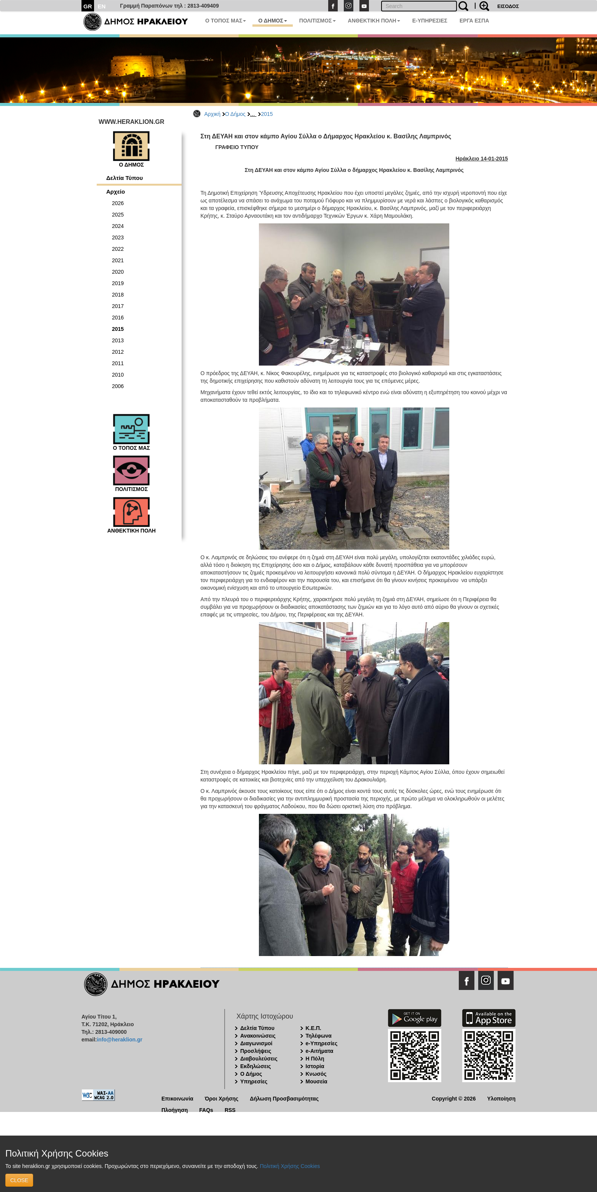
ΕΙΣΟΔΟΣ (508, 6)
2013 (118, 340)
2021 (118, 260)
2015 (267, 114)
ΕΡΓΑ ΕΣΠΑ (474, 21)
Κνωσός (316, 1074)
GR (87, 6)
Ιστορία (315, 1066)
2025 (118, 215)
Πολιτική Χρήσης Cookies (290, 1166)
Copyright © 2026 (454, 1098)
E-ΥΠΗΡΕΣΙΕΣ (429, 21)
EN (102, 6)
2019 (118, 283)
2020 (118, 272)
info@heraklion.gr (119, 1039)
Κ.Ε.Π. (313, 1028)
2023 (118, 237)
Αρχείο (115, 191)
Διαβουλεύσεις (259, 1059)
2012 (118, 352)
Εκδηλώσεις (255, 1066)
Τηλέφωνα (319, 1036)
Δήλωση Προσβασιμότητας (284, 1098)
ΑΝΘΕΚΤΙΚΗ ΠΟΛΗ (374, 21)
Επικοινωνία (177, 1098)
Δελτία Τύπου (124, 178)
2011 (118, 363)
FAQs (206, 1109)
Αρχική (212, 114)
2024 (118, 226)
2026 (118, 203)
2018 (118, 295)
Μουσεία (316, 1081)
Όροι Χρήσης (222, 1098)
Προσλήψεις (255, 1051)
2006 (118, 386)
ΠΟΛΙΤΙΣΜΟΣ (317, 21)
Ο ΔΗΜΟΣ (272, 21)
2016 (118, 317)
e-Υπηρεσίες (322, 1043)
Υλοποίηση (501, 1098)
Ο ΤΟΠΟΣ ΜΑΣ (225, 21)
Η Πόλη (315, 1059)
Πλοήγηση (174, 1109)
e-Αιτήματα (320, 1051)
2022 (118, 249)
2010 (118, 375)
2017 (118, 306)
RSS (230, 1109)
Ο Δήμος (235, 114)
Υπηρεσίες (253, 1081)
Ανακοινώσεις (258, 1036)
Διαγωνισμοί (256, 1043)
